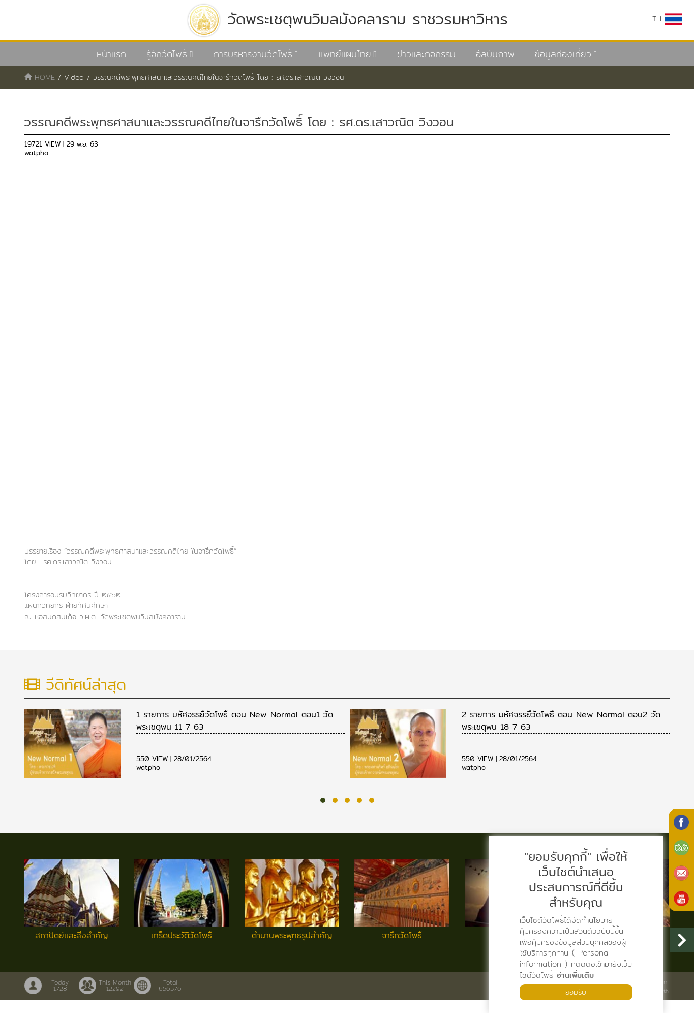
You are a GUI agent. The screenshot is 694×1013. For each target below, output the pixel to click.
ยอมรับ (576, 991)
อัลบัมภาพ (495, 54)
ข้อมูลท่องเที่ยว (563, 54)
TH (666, 19)
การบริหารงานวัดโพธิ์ (253, 54)
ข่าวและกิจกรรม (426, 54)
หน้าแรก (111, 54)
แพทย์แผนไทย (345, 54)
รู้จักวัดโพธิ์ (166, 54)
